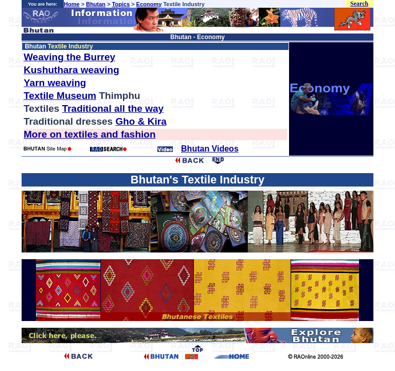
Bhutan (95, 4)
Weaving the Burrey (69, 57)
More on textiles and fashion (90, 134)
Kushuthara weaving (71, 69)
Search (359, 3)
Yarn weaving (55, 82)
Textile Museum (60, 95)
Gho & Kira (140, 121)
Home (72, 4)
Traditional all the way (113, 108)
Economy (149, 4)
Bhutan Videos (210, 148)
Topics (121, 4)
